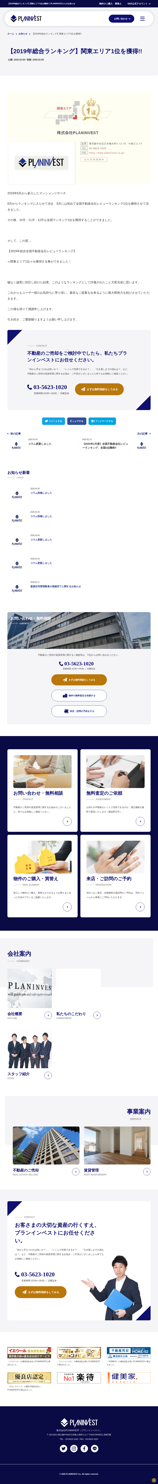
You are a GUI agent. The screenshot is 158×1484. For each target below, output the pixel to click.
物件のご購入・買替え (110, 3)
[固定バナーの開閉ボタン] (154, 1480)
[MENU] (142, 18)
